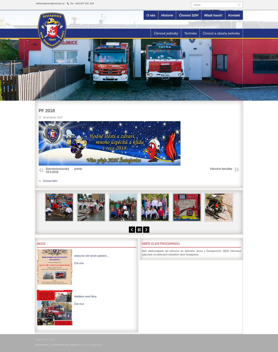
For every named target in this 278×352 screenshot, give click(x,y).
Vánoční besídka (221, 168)
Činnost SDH (50, 181)
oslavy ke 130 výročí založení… (91, 255)
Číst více (79, 263)
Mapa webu (41, 344)
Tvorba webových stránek (64, 344)
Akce (41, 244)
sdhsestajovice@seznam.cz (50, 3)
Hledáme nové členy (85, 296)
